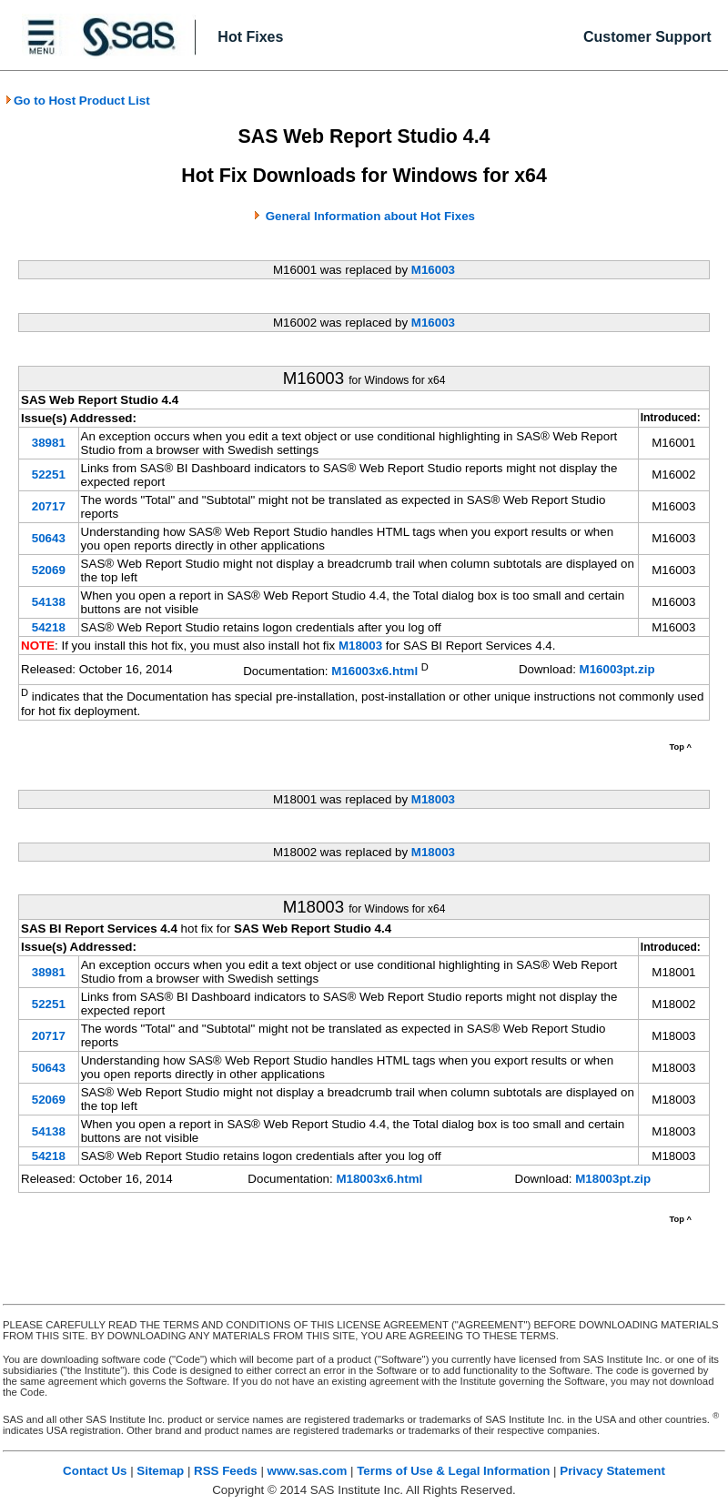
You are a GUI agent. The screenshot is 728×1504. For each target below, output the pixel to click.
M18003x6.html (379, 1179)
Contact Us (94, 1471)
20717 (49, 506)
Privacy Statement (612, 1471)
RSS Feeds (226, 1471)
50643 (49, 538)
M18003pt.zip (613, 1179)
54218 (49, 627)
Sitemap (160, 1471)
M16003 (433, 270)
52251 (49, 474)
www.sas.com (308, 1471)
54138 (49, 602)
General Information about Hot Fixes (370, 216)
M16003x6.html (374, 671)
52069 (49, 570)
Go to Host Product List (77, 100)
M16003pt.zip (617, 669)
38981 (49, 442)
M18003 (360, 645)
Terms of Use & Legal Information (453, 1471)
